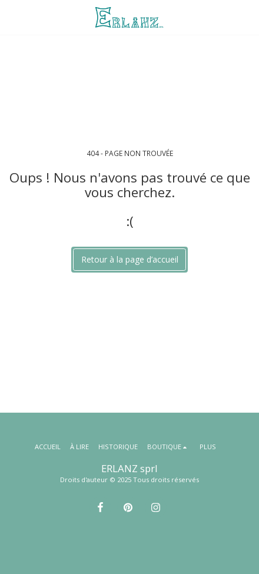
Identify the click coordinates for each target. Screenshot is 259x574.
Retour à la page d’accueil (129, 259)
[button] (13, 17)
